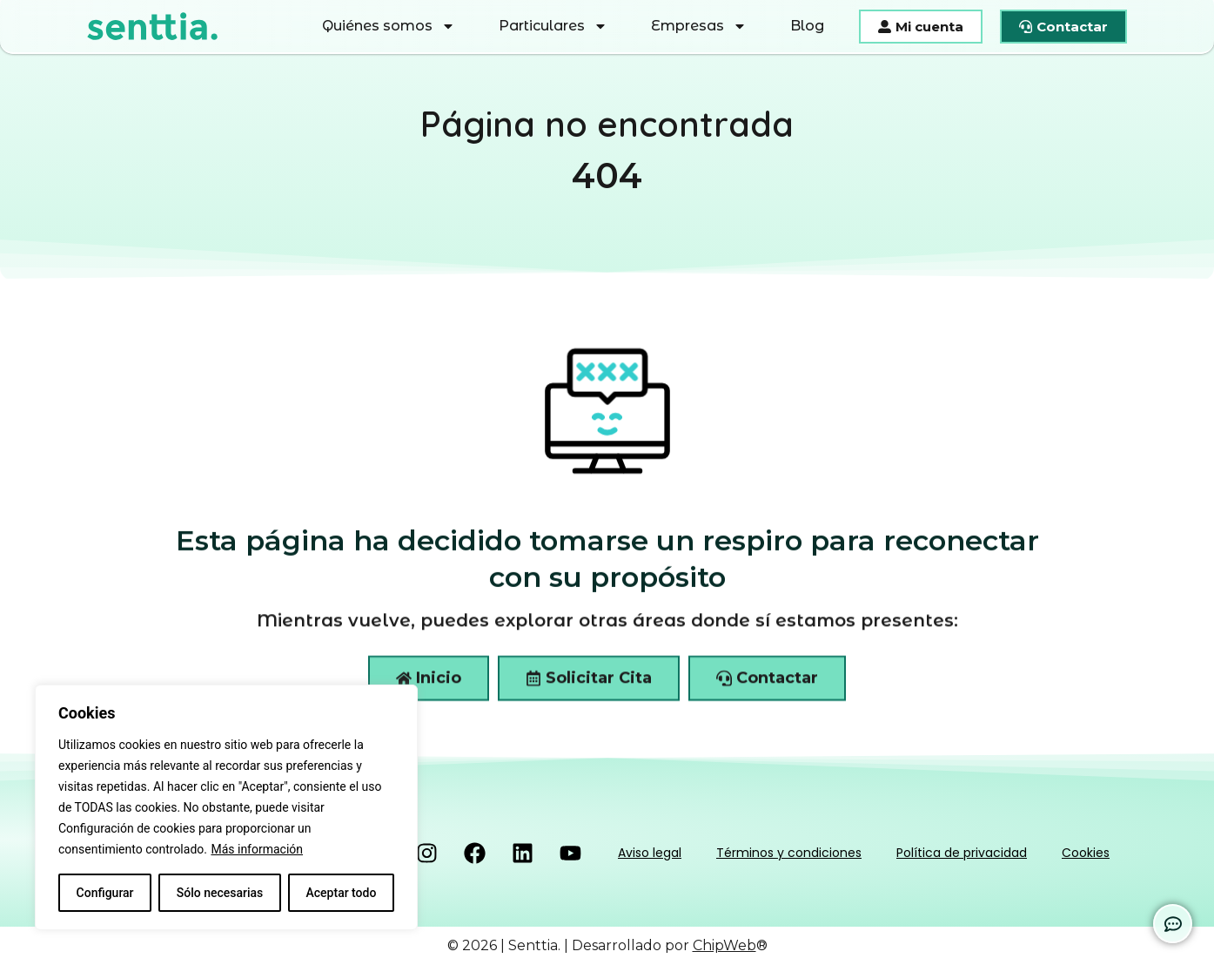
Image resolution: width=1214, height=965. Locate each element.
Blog (807, 25)
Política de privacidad (961, 852)
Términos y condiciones (789, 852)
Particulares (553, 26)
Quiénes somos (388, 26)
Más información (257, 849)
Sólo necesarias (220, 893)
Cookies (1086, 852)
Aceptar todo (341, 893)
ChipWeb (724, 945)
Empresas (699, 26)
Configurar (105, 893)
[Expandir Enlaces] (1172, 923)
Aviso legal (649, 852)
